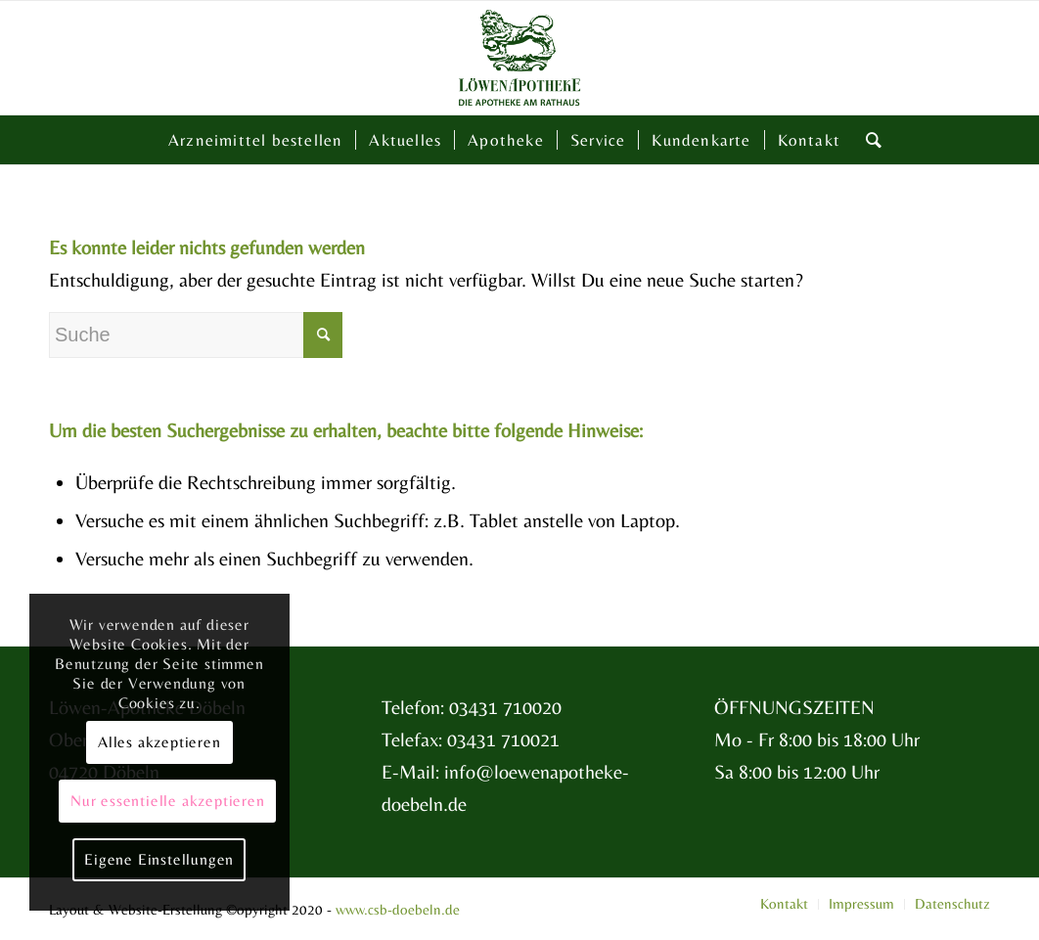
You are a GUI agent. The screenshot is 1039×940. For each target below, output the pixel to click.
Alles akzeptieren (159, 742)
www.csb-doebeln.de (398, 909)
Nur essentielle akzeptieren (167, 800)
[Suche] (868, 139)
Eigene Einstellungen (159, 859)
